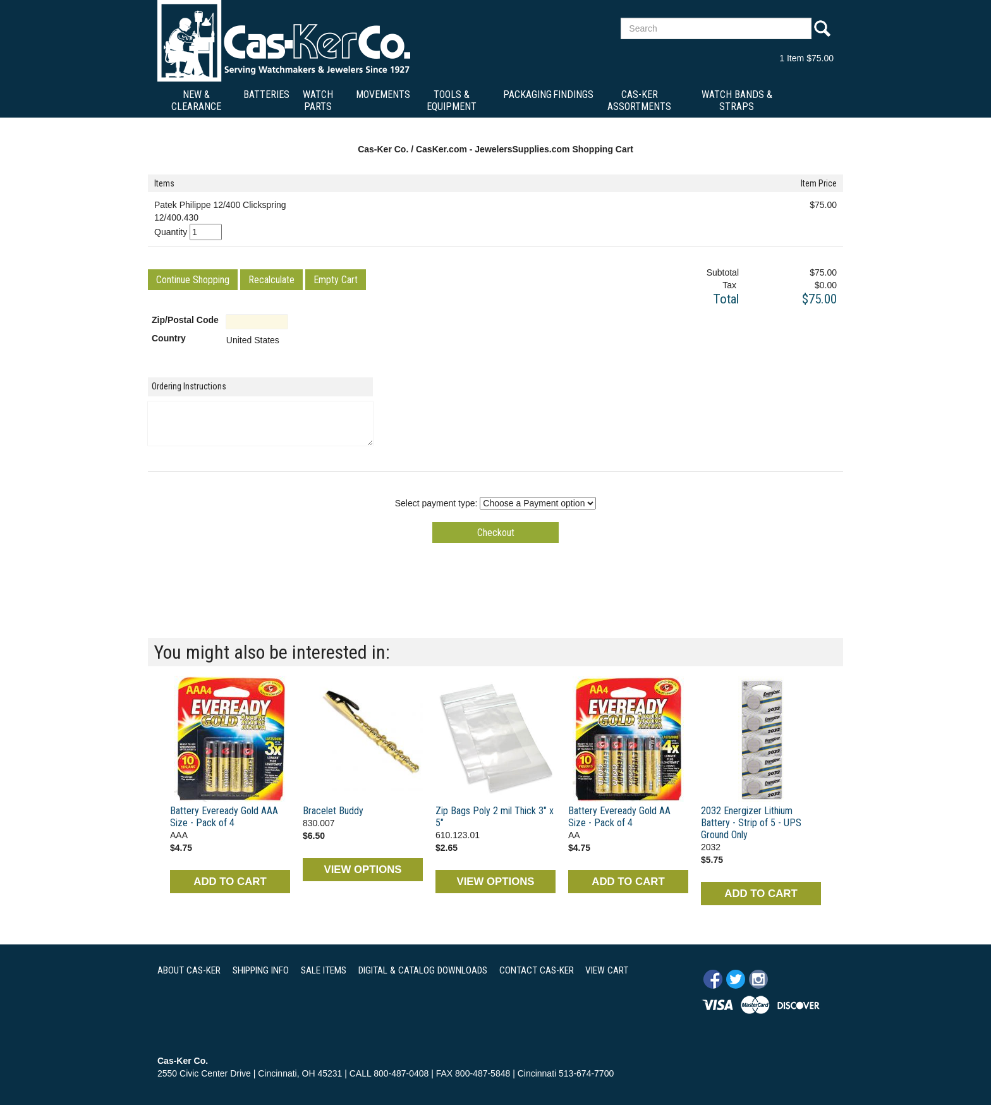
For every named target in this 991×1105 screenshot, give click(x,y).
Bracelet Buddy (333, 811)
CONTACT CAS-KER (536, 970)
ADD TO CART (229, 882)
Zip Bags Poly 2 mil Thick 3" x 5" (494, 817)
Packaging (527, 95)
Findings (573, 95)
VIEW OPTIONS (362, 870)
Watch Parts (318, 101)
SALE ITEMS (323, 970)
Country (169, 338)
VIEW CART (606, 970)
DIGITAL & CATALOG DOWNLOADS (422, 970)
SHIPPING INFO (261, 970)
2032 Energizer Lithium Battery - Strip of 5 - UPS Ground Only (751, 823)
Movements (383, 95)
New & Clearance (196, 101)
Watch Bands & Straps (737, 101)
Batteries (266, 95)
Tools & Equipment (452, 101)
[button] (193, 279)
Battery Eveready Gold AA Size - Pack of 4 (619, 817)
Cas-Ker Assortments (639, 101)
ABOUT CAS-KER (189, 970)
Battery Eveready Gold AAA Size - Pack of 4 (224, 817)
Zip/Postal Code (185, 320)
